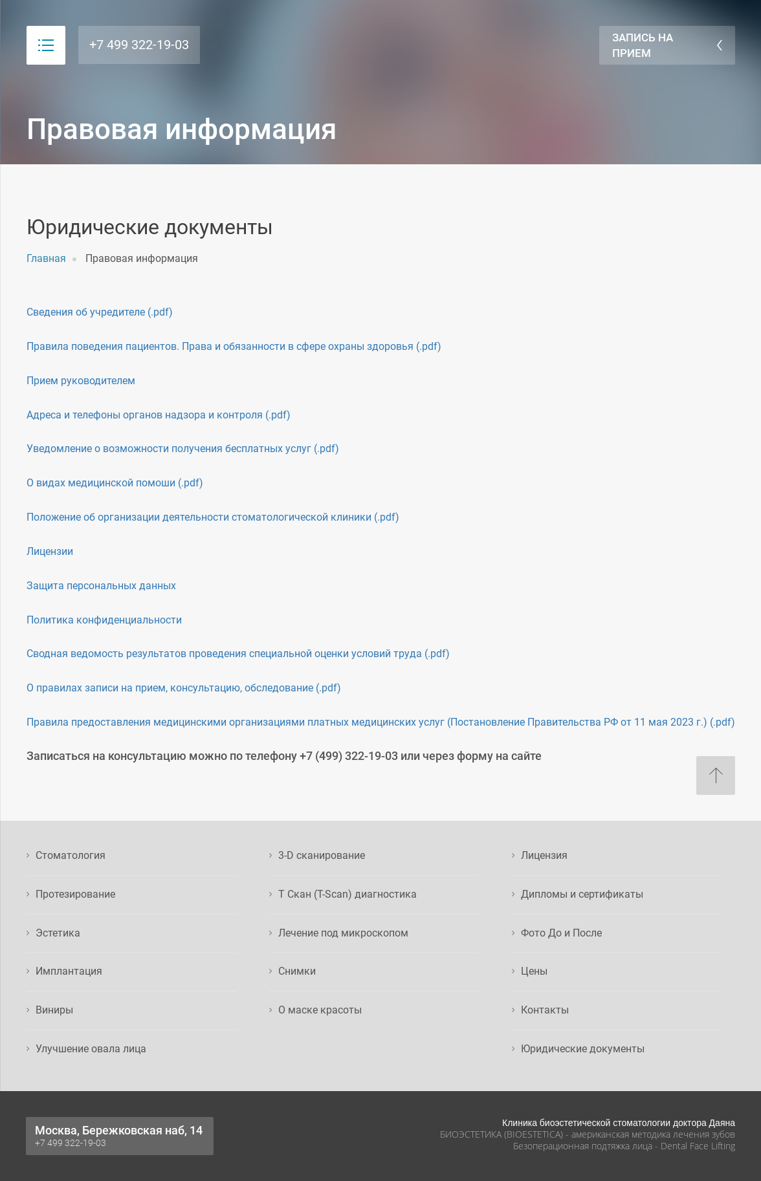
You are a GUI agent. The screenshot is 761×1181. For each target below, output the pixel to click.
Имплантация (69, 971)
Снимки (297, 971)
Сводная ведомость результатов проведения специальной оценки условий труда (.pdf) (238, 653)
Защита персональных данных (101, 586)
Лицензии (50, 551)
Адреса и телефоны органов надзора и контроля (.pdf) (159, 415)
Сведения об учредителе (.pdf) (100, 312)
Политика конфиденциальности (104, 620)
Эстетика (58, 933)
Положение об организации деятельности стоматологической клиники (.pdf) (213, 517)
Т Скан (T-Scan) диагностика (347, 894)
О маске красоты (320, 1010)
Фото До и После (561, 933)
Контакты (545, 1010)
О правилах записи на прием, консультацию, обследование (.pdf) (184, 688)
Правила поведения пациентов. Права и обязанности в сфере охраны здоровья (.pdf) (234, 346)
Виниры (54, 1010)
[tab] (381, 381)
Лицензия (544, 855)
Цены (534, 971)
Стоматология (70, 855)
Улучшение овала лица (91, 1049)
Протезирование (75, 894)
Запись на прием (642, 45)
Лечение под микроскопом (343, 933)
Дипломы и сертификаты (582, 894)
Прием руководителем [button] (81, 380)
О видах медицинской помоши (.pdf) (115, 483)
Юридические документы (583, 1049)
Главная (46, 258)
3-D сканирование (321, 855)
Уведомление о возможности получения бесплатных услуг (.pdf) (183, 448)
